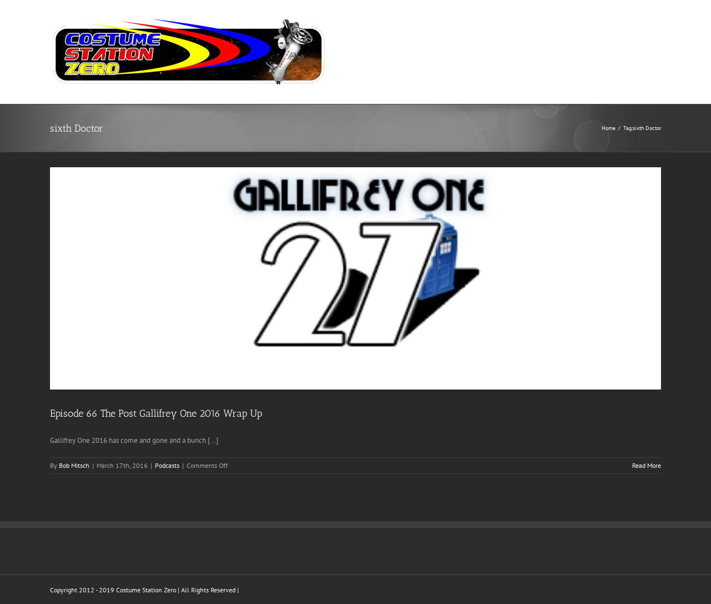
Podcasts (167, 465)
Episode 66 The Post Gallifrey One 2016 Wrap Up (156, 413)
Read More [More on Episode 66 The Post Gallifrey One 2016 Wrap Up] (646, 465)
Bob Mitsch (74, 465)
